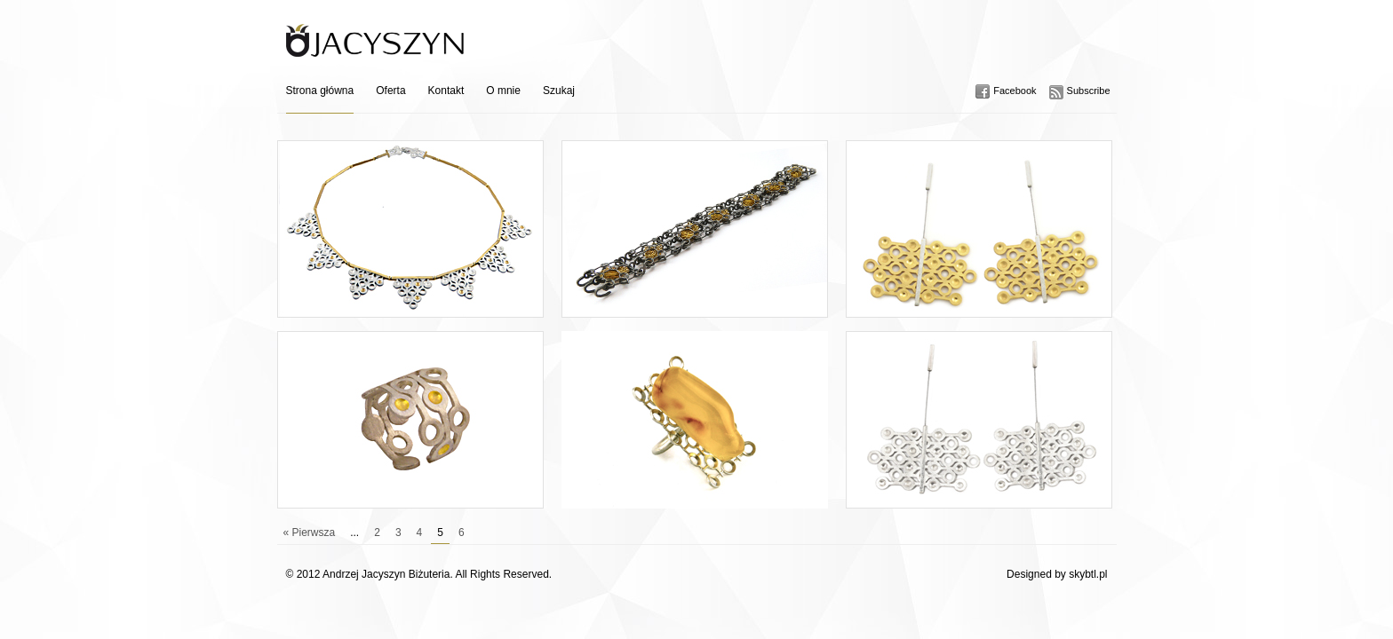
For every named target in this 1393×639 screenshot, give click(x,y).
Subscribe (1088, 90)
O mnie (503, 90)
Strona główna (320, 90)
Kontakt (446, 90)
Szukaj (559, 90)
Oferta (390, 90)
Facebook (1014, 90)
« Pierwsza (309, 532)
